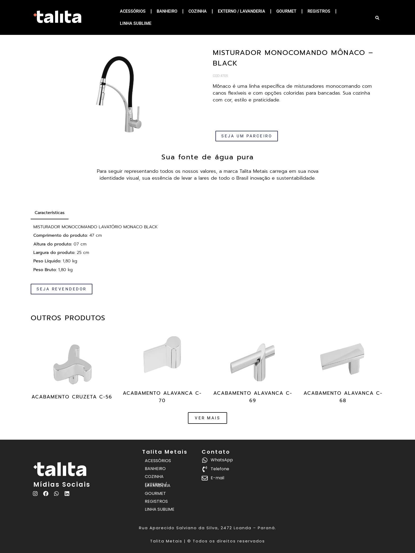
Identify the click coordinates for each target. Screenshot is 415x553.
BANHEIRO (167, 11)
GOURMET (286, 11)
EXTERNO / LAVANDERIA (241, 11)
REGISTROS (319, 11)
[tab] (50, 213)
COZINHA (197, 11)
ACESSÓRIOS (133, 11)
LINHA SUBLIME (135, 23)
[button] (207, 418)
